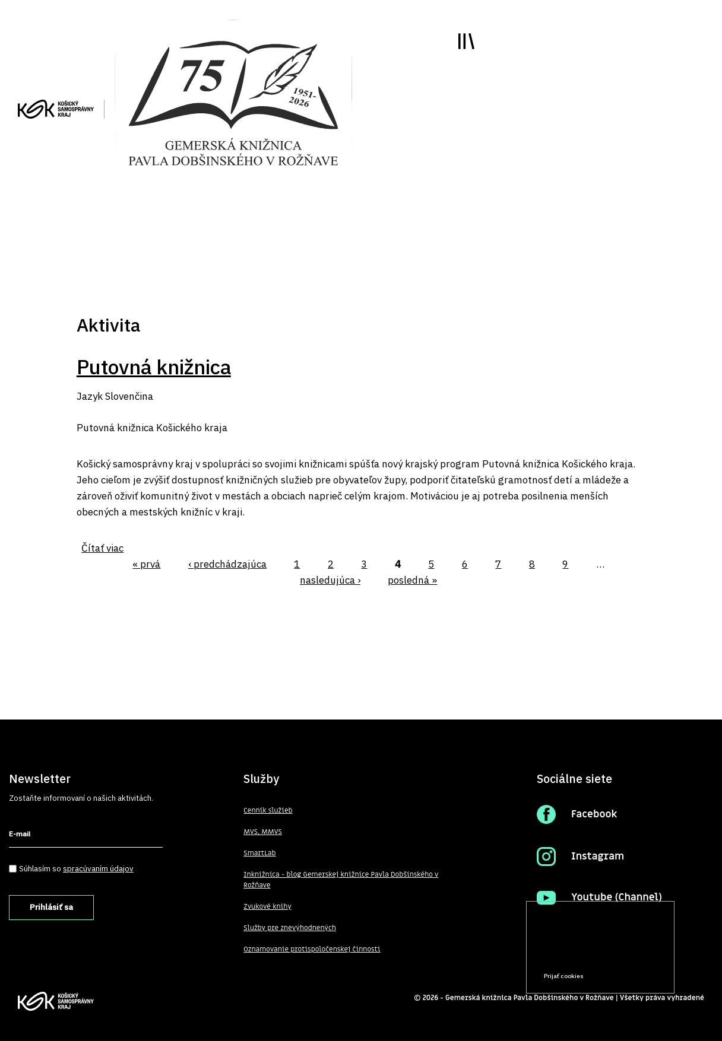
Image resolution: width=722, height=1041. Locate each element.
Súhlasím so (76, 868)
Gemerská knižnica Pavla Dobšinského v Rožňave (529, 997)
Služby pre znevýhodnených (289, 927)
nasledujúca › (330, 580)
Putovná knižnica (154, 367)
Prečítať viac (627, 953)
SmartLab (259, 853)
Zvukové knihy (267, 906)
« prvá (146, 564)
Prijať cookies (564, 976)
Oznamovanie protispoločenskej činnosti (311, 949)
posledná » (412, 580)
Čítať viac (102, 548)
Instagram (597, 856)
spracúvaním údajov (98, 868)
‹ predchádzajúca (227, 564)
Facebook (594, 814)
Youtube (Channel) (616, 897)
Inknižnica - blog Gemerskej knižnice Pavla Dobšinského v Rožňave (340, 880)
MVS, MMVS (262, 831)
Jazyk (90, 396)
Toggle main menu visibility (466, 41)
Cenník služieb (267, 810)
